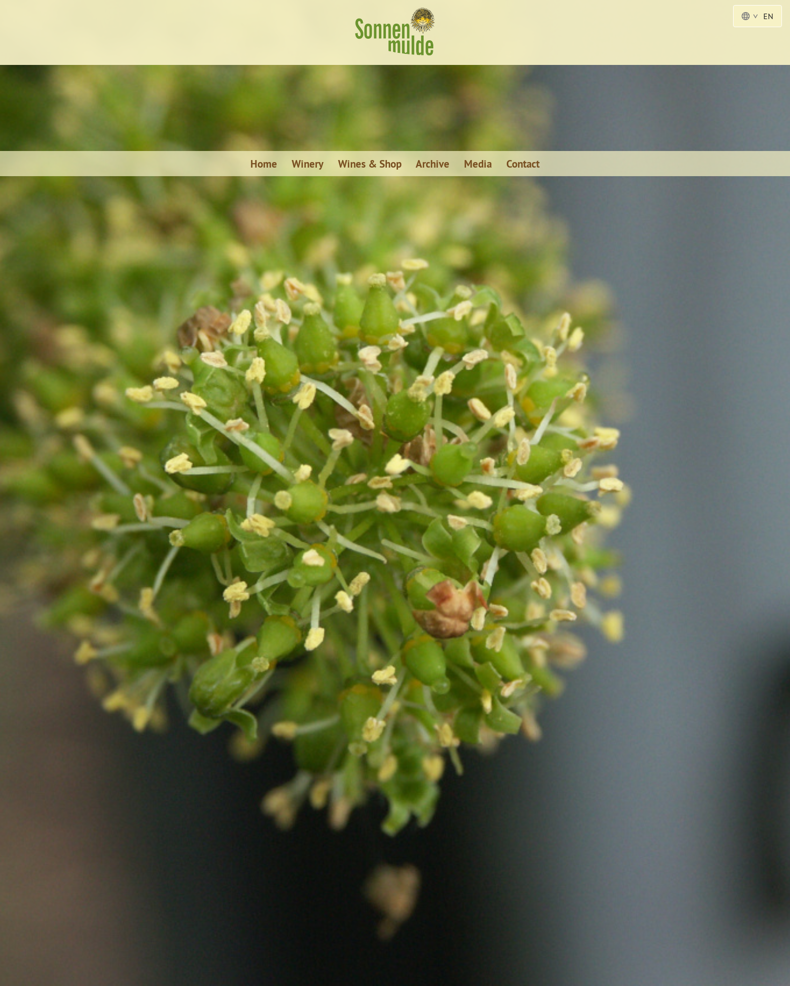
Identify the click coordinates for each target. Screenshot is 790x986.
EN (757, 16)
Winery (307, 164)
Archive (432, 164)
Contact (523, 164)
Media (478, 164)
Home (263, 164)
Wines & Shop (370, 164)
